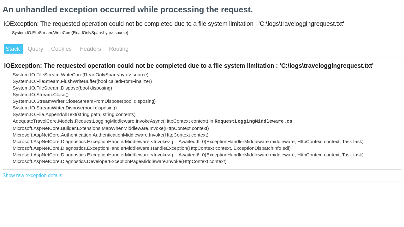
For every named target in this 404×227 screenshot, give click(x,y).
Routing (118, 49)
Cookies (62, 49)
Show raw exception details (32, 175)
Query (36, 49)
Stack (13, 49)
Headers (91, 49)
